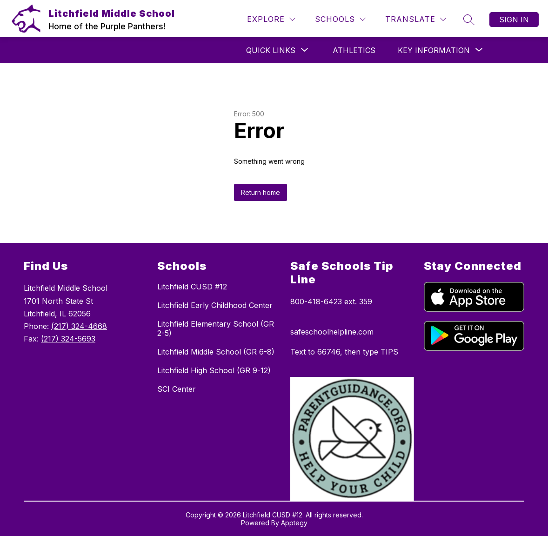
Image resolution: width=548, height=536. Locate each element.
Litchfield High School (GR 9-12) (214, 370)
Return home (260, 192)
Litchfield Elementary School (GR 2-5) (215, 328)
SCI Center (176, 389)
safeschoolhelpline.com (332, 331)
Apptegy (294, 523)
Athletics (354, 50)
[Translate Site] (415, 19)
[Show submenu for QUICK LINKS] (270, 50)
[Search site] (468, 19)
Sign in (514, 19)
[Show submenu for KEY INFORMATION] (434, 50)
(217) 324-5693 (68, 338)
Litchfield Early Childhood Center (215, 305)
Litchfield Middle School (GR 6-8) (215, 351)
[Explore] (271, 19)
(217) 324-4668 (79, 326)
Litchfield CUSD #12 (192, 286)
